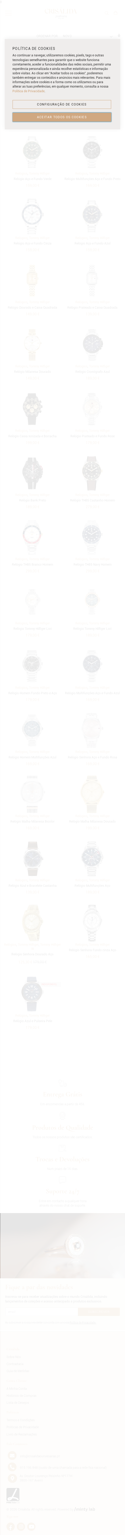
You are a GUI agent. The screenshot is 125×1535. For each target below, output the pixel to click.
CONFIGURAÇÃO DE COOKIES (61, 104)
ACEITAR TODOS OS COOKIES (62, 117)
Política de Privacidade (28, 91)
